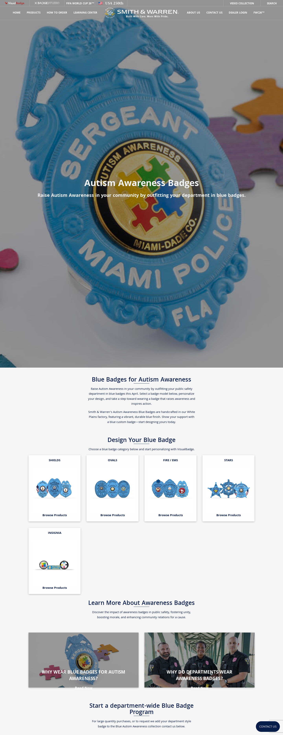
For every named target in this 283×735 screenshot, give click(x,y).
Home (16, 13)
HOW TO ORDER (57, 13)
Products (33, 13)
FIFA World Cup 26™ (79, 4)
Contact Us (214, 13)
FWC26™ (259, 13)
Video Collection (242, 4)
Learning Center (85, 13)
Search (272, 4)
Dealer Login (238, 13)
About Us (193, 13)
